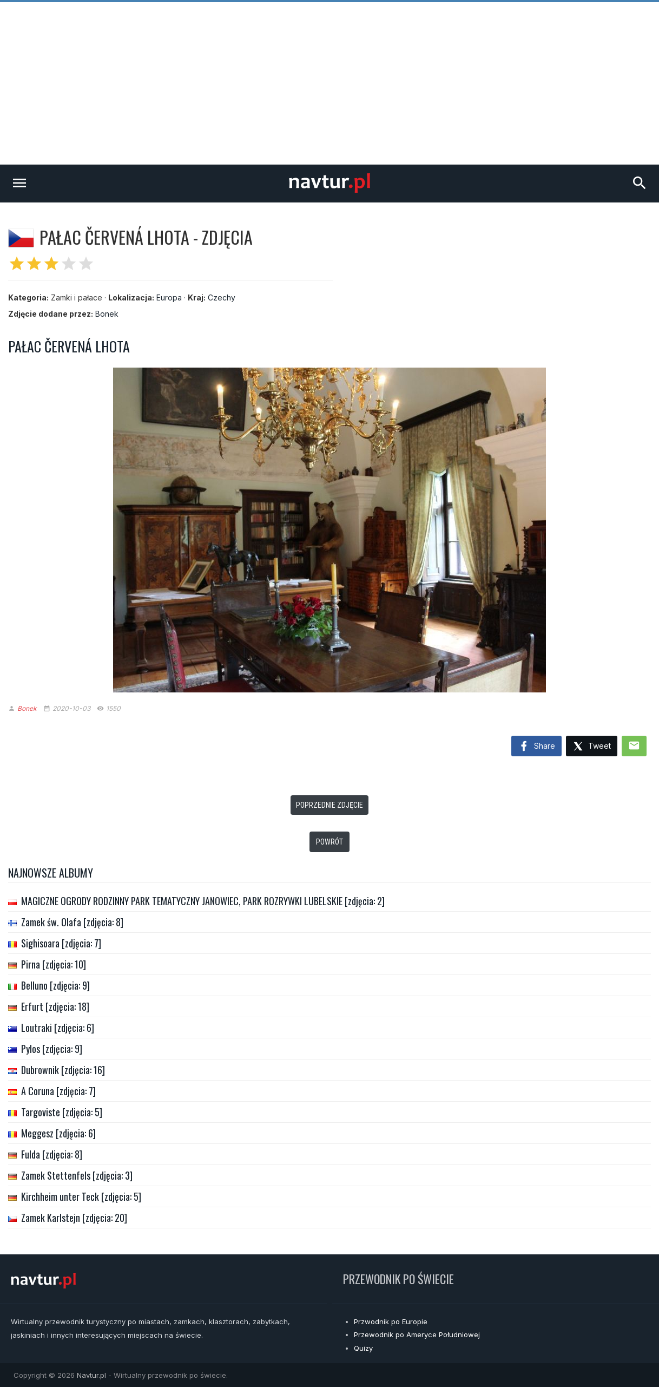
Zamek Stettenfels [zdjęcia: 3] (77, 1175)
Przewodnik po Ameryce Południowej (417, 1334)
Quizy (363, 1348)
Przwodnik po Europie (390, 1321)
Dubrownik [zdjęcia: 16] (63, 1070)
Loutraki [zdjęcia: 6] (57, 1027)
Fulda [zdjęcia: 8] (51, 1154)
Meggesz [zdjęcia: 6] (58, 1133)
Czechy (221, 297)
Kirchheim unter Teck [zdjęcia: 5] (81, 1196)
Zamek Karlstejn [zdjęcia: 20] (74, 1218)
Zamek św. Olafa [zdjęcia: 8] (72, 922)
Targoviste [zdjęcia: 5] (61, 1112)
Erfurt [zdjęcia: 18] (55, 1006)
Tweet (591, 747)
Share (536, 747)
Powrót (329, 842)
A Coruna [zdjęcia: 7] (58, 1091)
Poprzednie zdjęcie (329, 805)
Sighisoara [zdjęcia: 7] (61, 943)
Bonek (106, 313)
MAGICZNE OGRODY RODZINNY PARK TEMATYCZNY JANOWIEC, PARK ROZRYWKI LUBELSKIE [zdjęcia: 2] (203, 901)
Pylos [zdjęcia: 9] (51, 1049)
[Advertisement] (329, 83)
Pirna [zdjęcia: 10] (53, 964)
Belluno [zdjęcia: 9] (55, 985)
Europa (169, 297)
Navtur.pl (91, 1375)
